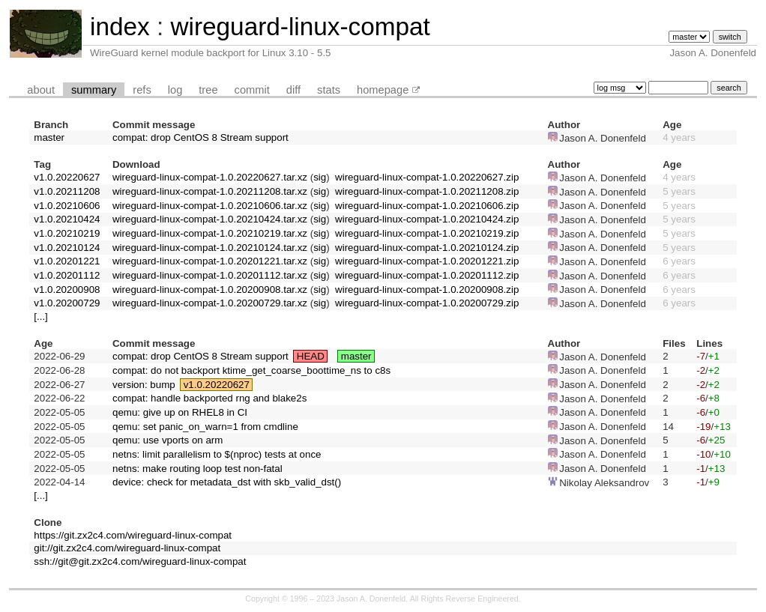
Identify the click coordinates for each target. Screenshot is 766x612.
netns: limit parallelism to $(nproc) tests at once (217, 454)
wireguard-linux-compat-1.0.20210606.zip (427, 205)
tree (208, 90)
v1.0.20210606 (67, 205)
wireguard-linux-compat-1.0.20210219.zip (427, 233)
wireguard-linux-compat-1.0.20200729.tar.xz (209, 303)
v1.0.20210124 (67, 247)
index (120, 26)
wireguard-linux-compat (299, 26)
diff (293, 90)
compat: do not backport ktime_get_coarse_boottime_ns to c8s (251, 370)
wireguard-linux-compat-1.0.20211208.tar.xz (209, 191)
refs (142, 90)
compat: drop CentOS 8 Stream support (200, 137)
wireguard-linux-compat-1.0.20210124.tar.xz (209, 247)
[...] (41, 316)
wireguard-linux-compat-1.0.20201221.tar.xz (209, 261)
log (175, 90)
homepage (382, 90)
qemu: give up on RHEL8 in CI (179, 412)
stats (328, 90)
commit (252, 90)
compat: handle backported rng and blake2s (209, 398)
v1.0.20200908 (67, 289)
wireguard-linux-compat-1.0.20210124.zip (427, 247)
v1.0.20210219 (67, 233)
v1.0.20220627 (67, 177)
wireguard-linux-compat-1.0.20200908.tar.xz (209, 289)
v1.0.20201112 (67, 275)
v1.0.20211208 (67, 191)
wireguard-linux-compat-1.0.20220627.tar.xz (209, 177)
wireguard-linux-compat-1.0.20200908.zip (427, 289)
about (41, 90)
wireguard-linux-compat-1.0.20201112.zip (427, 275)
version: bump (143, 384)
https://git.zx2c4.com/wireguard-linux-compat (133, 535)
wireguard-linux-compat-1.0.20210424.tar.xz (209, 219)
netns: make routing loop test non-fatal (197, 468)
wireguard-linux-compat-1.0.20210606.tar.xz (209, 205)
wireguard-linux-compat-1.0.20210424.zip (427, 219)
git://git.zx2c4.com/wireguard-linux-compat (127, 548)
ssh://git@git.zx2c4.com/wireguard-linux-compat (140, 561)
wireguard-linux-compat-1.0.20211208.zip (427, 191)
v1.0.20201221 (67, 261)
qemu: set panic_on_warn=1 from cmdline (205, 426)
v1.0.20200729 (67, 303)
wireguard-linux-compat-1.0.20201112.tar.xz (209, 275)
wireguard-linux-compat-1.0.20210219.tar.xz (209, 233)
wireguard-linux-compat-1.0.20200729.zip (427, 303)
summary (93, 90)
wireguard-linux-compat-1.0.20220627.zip (427, 177)
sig (319, 177)
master (49, 137)
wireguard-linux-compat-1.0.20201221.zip (427, 261)
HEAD (311, 356)
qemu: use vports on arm (167, 440)
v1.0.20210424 (67, 219)
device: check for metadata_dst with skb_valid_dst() (226, 482)
